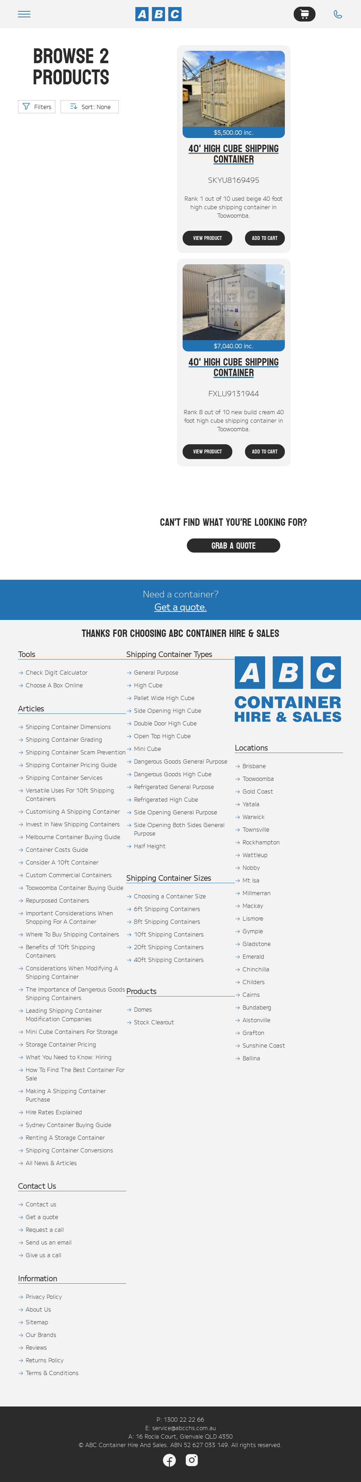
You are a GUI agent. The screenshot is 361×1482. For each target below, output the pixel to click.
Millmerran (257, 892)
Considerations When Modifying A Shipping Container (72, 972)
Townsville (256, 829)
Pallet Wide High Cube (164, 697)
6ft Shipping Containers (167, 908)
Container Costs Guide (57, 849)
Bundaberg (257, 1007)
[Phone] (337, 14)
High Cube (148, 685)
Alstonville (256, 1020)
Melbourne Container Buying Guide (73, 836)
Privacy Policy (44, 1296)
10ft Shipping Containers (169, 934)
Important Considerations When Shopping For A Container (69, 917)
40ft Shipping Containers (169, 959)
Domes (143, 1009)
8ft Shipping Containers (167, 921)
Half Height (150, 846)
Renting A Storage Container (65, 1137)
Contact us (41, 1204)
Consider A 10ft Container (62, 862)
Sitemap (37, 1322)
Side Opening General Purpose (175, 812)
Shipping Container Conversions (69, 1150)
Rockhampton (261, 842)
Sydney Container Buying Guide (68, 1124)
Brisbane (254, 765)
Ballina (251, 1058)
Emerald (253, 956)
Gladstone (257, 943)
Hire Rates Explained (54, 1112)
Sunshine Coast (264, 1045)
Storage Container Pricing (61, 1044)
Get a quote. (180, 606)
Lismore (253, 918)
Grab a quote (234, 545)
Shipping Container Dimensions (68, 726)
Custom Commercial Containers (69, 874)
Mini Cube (147, 748)
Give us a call (43, 1255)
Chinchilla (256, 969)
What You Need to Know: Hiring (69, 1057)
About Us (38, 1309)
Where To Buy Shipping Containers (72, 934)
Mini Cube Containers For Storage (72, 1031)
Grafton (253, 1032)
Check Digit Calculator (56, 672)
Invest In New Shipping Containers (73, 824)
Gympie (253, 931)
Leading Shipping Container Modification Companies (64, 1014)
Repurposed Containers (57, 900)
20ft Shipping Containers (169, 946)
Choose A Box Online (54, 685)
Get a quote (42, 1216)
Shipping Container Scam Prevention (76, 752)
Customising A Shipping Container (73, 811)
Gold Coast (258, 791)
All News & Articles (51, 1162)
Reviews (36, 1347)
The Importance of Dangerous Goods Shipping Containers (75, 993)
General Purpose (156, 672)
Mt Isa (251, 880)
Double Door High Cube (165, 723)
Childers (254, 981)
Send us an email (49, 1242)
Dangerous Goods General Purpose (180, 761)
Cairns (251, 994)
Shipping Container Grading (64, 739)
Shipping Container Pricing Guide (71, 764)
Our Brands (41, 1334)
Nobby (251, 867)
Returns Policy (44, 1360)
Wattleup (255, 854)
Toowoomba (258, 778)
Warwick (254, 816)
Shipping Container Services (64, 777)
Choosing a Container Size (170, 896)
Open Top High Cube (162, 735)
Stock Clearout (154, 1022)
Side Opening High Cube (167, 710)
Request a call (45, 1229)
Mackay (253, 905)
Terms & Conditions (52, 1372)
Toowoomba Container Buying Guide (74, 887)
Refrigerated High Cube (166, 799)
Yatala (251, 804)
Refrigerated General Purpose (174, 786)
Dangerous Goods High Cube (173, 774)
